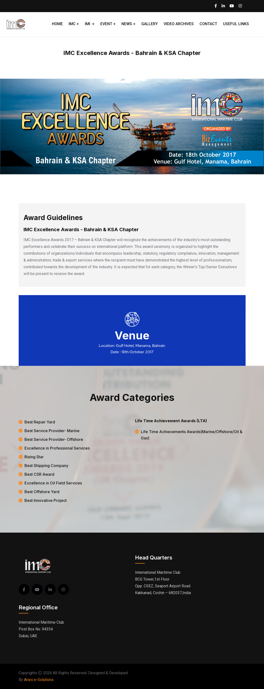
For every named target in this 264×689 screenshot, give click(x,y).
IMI (88, 24)
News (126, 24)
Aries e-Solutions (39, 679)
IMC (72, 24)
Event (106, 24)
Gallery (149, 24)
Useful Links (236, 24)
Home (57, 24)
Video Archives (179, 24)
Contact (208, 24)
